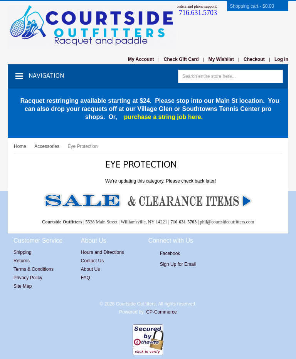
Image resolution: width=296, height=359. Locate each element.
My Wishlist (221, 59)
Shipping (22, 252)
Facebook (170, 253)
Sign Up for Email (178, 264)
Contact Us (92, 260)
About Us (90, 269)
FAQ (85, 277)
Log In (281, 59)
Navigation (46, 75)
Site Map (22, 286)
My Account (141, 59)
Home (20, 146)
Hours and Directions (102, 252)
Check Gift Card (181, 59)
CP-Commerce (161, 312)
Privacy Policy (27, 277)
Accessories (46, 146)
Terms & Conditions (33, 269)
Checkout (254, 59)
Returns (21, 260)
